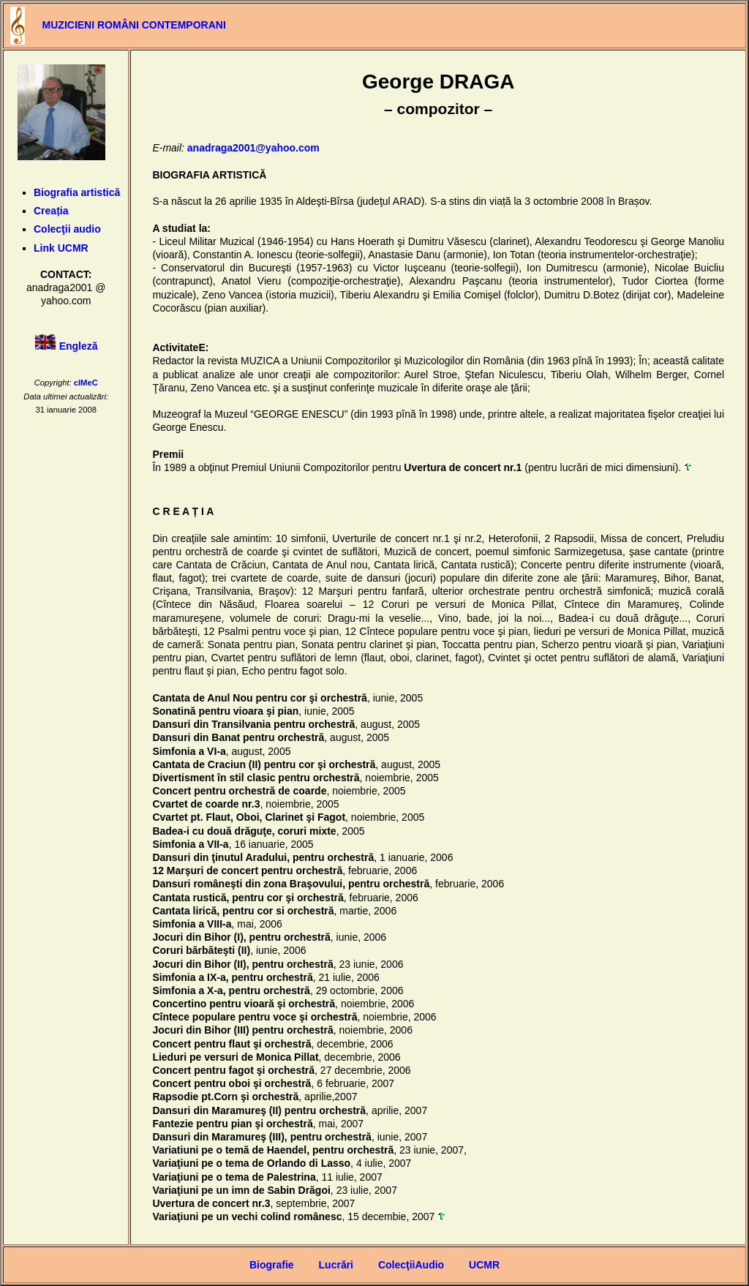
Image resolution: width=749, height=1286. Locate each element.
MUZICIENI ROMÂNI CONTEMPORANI (134, 25)
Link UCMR (61, 248)
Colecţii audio (67, 229)
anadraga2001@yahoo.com (253, 148)
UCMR (484, 1265)
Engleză (78, 346)
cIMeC (86, 382)
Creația (51, 211)
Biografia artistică (77, 192)
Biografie (271, 1265)
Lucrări (336, 1265)
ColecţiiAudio (411, 1265)
